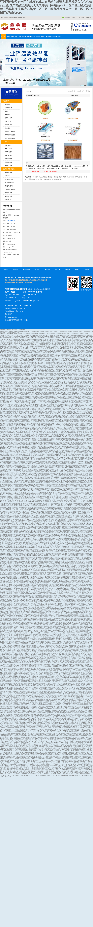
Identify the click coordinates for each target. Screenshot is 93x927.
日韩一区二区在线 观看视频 (12, 660)
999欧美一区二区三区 (14, 696)
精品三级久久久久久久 (86, 485)
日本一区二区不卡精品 (26, 704)
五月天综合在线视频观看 (55, 565)
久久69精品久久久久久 (64, 443)
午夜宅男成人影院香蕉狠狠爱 (62, 355)
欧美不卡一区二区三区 (86, 497)
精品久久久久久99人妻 (73, 664)
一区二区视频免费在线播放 (62, 533)
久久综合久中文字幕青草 (41, 638)
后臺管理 (47, 289)
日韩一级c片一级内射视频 (70, 626)
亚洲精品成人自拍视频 (25, 589)
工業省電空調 (21, 36)
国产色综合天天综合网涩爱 (37, 354)
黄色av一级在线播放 (20, 472)
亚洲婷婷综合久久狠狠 (59, 409)
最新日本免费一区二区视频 (43, 661)
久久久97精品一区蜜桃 (32, 396)
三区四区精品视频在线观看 (66, 431)
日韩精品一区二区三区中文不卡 (83, 549)
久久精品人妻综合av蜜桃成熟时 (52, 392)
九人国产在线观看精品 (58, 550)
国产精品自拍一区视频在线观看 (62, 727)
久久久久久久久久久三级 (21, 381)
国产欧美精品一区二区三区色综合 (83, 420)
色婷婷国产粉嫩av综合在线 (66, 757)
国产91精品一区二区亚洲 (12, 358)
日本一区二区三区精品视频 (23, 569)
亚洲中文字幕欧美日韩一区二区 (65, 480)
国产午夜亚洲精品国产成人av (38, 531)
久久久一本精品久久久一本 (44, 535)
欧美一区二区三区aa (12, 474)
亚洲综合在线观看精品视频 (82, 675)
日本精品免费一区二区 (85, 493)
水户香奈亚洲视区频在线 (65, 397)
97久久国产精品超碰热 (29, 466)
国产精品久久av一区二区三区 (32, 625)
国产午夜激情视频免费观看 (35, 497)
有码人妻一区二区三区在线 (35, 413)
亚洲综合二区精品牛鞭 (10, 708)
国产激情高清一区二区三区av (31, 584)
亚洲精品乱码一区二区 (13, 546)
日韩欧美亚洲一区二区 (15, 420)
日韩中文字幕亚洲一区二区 (40, 652)
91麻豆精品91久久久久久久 (73, 504)
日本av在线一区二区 (23, 629)
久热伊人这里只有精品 (31, 580)
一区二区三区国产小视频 (20, 362)
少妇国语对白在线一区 (7, 599)
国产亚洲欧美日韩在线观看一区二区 (15, 535)
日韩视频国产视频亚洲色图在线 (68, 616)
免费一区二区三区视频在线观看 (68, 427)
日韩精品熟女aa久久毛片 (79, 496)
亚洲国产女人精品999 (66, 358)
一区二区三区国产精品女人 (76, 355)
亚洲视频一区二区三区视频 (50, 366)
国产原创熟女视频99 (7, 620)
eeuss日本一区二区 (46, 403)
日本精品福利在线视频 (29, 342)
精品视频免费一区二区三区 (44, 373)
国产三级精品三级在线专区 (38, 646)
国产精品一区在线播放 (10, 561)
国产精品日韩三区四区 (85, 634)
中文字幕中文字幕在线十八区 (76, 352)
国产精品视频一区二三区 (48, 357)
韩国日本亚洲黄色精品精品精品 (26, 642)
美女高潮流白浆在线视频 (40, 440)
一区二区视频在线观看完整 (9, 493)
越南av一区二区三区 (12, 430)
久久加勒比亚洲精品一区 (77, 619)
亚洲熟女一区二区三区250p (37, 427)
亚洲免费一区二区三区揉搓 (39, 399)
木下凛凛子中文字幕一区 (14, 454)
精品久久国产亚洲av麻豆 (73, 362)
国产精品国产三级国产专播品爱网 (80, 731)
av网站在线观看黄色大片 (54, 538)
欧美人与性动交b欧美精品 (36, 593)
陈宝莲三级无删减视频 (44, 405)
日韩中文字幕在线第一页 (34, 527)
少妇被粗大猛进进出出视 (50, 363)
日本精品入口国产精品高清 (78, 447)
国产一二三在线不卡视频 (15, 618)
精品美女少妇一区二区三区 (67, 339)
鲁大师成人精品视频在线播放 (14, 377)
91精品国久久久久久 (26, 677)
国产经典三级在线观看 (64, 412)
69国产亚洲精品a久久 (77, 336)
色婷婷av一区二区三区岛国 (18, 352)
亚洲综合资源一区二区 (83, 457)
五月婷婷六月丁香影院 (43, 453)
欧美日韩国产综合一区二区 (13, 415)
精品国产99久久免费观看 (39, 723)
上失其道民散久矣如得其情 (80, 741)
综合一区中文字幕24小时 (86, 664)
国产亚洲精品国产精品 (85, 430)
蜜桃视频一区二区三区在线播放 (26, 358)
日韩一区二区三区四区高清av (24, 587)
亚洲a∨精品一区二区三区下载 (49, 480)
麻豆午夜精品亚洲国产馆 (45, 584)
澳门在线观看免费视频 (53, 336)
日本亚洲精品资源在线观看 (49, 593)
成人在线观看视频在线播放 (74, 527)
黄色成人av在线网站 (11, 469)
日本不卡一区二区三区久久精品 (45, 352)
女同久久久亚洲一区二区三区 (19, 451)
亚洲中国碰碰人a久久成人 (15, 388)
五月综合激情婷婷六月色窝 (47, 710)
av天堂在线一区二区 (14, 473)
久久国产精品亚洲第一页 (29, 553)
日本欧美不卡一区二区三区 (27, 412)
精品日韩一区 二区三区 (11, 627)
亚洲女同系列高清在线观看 (43, 585)
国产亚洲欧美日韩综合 (37, 386)
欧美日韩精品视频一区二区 (45, 504)
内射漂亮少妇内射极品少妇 (75, 474)
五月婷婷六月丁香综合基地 (80, 405)
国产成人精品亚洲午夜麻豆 (76, 359)
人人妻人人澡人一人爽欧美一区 (60, 352)
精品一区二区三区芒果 (20, 422)
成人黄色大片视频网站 (14, 773)
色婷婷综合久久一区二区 (54, 627)
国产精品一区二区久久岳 (86, 334)
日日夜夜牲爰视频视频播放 (70, 335)
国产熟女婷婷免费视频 (43, 756)
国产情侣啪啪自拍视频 (58, 390)
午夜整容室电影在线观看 (14, 336)
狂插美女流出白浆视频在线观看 (81, 482)
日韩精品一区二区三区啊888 (57, 676)
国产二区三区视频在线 (40, 367)
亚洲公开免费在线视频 (55, 472)
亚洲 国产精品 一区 (50, 377)
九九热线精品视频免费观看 (76, 759)
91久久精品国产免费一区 (78, 546)
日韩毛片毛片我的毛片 (77, 531)
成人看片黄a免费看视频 (54, 765)
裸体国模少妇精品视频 (59, 361)
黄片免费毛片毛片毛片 (44, 549)
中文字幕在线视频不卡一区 (68, 648)
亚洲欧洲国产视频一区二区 (62, 381)
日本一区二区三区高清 (50, 376)
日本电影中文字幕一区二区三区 (61, 359)
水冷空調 (7, 128)
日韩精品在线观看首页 (33, 416)
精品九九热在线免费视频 (32, 534)
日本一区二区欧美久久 (53, 477)
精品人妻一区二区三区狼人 (76, 367)
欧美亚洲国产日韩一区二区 (11, 718)
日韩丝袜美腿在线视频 (29, 698)
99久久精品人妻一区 (6, 352)
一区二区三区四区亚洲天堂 (58, 602)
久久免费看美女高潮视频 (85, 463)
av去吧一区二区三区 (14, 434)
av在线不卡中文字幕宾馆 (65, 447)
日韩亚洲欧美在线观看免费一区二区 (49, 619)
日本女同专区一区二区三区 (40, 695)
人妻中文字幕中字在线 (19, 486)
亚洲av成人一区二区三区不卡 (47, 422)
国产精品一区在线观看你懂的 (81, 476)
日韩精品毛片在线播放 (68, 403)
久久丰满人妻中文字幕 (5, 378)
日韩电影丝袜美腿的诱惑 (11, 354)
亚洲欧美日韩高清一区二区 (68, 565)
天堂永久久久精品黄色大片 (80, 491)
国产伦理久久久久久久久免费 (78, 691)
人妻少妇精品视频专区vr (18, 528)
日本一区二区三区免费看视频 (73, 542)
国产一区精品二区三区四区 (75, 643)
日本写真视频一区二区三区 (26, 691)
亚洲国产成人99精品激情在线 (52, 767)
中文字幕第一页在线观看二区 (50, 700)
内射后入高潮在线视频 (80, 599)
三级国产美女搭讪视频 (57, 403)
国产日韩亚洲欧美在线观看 (57, 539)
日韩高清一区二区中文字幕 (80, 591)
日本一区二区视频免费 (19, 583)
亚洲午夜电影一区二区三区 (34, 721)
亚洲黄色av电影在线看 (55, 553)
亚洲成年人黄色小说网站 (56, 495)
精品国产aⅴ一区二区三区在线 (36, 474)
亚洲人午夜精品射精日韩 (52, 344)
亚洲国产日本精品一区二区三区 (22, 564)
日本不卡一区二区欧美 (74, 574)
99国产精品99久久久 (26, 351)
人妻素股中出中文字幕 (84, 386)
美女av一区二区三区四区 (62, 354)
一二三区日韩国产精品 (65, 534)
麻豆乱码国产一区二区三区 (40, 443)
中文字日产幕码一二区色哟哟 (13, 371)
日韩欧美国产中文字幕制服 (47, 633)
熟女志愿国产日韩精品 (36, 351)
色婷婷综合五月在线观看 (83, 569)
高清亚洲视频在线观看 (44, 681)
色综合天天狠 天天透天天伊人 (48, 485)
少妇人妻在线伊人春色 (54, 339)
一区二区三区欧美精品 (47, 457)
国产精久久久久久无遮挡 (29, 694)
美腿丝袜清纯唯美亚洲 (84, 449)
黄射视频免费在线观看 (49, 481)
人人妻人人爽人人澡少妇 (68, 607)
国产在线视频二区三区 (62, 346)
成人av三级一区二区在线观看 (54, 589)
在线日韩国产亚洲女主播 (12, 436)
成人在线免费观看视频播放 (81, 730)
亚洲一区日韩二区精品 (29, 484)
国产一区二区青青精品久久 (11, 629)
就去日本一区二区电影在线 (80, 765)
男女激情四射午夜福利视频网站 (37, 753)
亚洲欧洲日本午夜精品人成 (9, 478)
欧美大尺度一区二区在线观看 (66, 741)
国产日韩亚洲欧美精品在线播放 (18, 580)
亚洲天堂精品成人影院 (74, 430)
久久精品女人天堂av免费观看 (24, 764)
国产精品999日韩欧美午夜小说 (60, 611)
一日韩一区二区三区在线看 (68, 635)
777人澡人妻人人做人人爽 (71, 550)
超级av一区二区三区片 (63, 763)
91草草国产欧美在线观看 (30, 477)
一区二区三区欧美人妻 (43, 618)
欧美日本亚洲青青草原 (35, 493)
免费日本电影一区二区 (27, 488)
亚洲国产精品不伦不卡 (23, 581)
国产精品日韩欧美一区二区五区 (52, 427)
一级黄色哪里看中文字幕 (57, 584)
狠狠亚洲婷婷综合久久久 (6, 562)
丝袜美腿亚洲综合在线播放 (17, 484)
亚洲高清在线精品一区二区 (38, 392)
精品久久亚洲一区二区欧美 (50, 474)
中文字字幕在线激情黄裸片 (26, 512)
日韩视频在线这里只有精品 (55, 679)
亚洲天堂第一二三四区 (45, 518)
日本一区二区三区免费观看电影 (81, 453)
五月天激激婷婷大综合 (61, 596)
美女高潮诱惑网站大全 (41, 757)
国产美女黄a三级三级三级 (66, 468)
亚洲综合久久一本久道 (86, 465)
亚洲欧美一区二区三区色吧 (29, 468)
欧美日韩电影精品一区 (40, 588)
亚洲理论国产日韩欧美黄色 (50, 346)
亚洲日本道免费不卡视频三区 (27, 623)
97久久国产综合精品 (26, 649)
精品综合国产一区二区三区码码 (39, 336)
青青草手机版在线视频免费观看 (70, 614)
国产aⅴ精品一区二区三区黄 (77, 400)
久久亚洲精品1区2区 (42, 689)
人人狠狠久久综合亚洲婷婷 (86, 377)
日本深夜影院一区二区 (80, 669)
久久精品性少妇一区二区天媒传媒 (84, 654)
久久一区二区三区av (20, 543)
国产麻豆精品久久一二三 (13, 604)
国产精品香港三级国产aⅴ (45, 558)
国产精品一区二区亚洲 (5, 438)
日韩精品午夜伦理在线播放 (74, 554)
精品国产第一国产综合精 (51, 660)
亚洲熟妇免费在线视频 (5, 558)
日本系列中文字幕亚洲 (80, 585)
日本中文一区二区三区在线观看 (14, 370)
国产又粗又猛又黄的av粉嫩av (79, 399)
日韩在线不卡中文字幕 (19, 462)
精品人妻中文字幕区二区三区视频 (75, 719)
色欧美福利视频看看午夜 (76, 484)
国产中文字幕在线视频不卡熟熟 (34, 706)
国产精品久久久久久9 (14, 607)
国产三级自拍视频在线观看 (61, 401)
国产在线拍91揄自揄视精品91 (76, 354)
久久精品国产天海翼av (34, 436)
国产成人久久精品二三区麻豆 (16, 477)
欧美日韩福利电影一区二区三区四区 (36, 566)
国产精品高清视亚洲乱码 (82, 427)
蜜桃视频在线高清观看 (22, 507)
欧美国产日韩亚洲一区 (36, 394)
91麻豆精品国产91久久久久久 (28, 588)
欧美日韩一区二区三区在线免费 (28, 500)
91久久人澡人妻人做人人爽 (36, 561)
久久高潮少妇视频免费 (33, 615)
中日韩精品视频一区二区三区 (83, 486)
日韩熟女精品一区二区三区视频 (27, 765)
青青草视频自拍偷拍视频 (6, 528)
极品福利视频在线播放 (19, 534)
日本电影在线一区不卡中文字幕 (17, 712)
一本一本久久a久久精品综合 (23, 427)
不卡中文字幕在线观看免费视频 (74, 535)
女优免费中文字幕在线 (54, 453)
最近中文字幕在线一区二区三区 (28, 539)
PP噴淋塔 (7, 175)
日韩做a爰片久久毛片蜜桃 (67, 407)
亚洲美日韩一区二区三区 (11, 606)
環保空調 (9, 36)
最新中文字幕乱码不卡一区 (16, 450)
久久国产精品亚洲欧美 (14, 424)
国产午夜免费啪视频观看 (81, 635)
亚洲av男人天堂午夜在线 (82, 438)
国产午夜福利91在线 (42, 748)
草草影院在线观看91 (83, 335)
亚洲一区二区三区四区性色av (74, 347)
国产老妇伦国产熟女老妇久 (80, 348)
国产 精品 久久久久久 (30, 717)
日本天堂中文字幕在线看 (32, 462)
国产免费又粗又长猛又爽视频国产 (41, 449)
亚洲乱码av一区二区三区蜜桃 (56, 389)
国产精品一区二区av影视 (61, 386)
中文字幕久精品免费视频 (66, 338)
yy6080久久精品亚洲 (66, 370)
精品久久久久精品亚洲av (53, 769)
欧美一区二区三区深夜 (42, 583)
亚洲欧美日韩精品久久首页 (8, 463)
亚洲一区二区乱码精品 (14, 351)
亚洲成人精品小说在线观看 (27, 773)
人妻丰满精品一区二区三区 (20, 612)
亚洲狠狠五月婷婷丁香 (44, 676)
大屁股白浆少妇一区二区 (36, 380)
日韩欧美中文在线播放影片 (10, 547)
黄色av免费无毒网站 (54, 534)
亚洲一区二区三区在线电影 (34, 365)
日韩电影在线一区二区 (37, 671)
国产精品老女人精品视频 (83, 595)
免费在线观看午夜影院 (83, 543)
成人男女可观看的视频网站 (63, 478)
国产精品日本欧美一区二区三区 (41, 339)
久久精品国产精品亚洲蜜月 (51, 488)
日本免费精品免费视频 (25, 459)
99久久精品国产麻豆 (78, 344)
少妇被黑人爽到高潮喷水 (31, 565)
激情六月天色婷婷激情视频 (59, 486)
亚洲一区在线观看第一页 (66, 547)
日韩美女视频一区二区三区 (38, 461)
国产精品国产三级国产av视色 (9, 416)
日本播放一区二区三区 (63, 367)
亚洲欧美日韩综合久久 (16, 378)
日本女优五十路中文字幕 (14, 514)
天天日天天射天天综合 (36, 520)
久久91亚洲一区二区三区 (11, 520)
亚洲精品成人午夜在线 (50, 415)
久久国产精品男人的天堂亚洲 (61, 643)
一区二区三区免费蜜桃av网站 (44, 602)
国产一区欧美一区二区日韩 (84, 423)
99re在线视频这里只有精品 (30, 374)
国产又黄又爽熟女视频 (26, 371)
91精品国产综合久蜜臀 (83, 661)
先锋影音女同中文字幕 (62, 520)
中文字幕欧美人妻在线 (69, 432)
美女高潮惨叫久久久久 (8, 453)
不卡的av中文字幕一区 (57, 665)
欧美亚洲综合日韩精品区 (46, 615)
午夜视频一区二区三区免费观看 (74, 436)
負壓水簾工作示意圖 (10, 131)
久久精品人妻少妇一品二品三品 (34, 622)
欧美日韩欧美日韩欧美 (69, 473)
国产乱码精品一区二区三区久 (68, 516)
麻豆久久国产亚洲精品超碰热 (62, 422)
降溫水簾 (13, 277)
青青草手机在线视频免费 (57, 404)
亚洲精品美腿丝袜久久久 (45, 451)
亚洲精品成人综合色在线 (51, 478)
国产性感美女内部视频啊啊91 (32, 404)
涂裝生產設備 (8, 172)
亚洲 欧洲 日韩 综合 (76, 600)
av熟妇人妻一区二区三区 (60, 542)
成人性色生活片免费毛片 (47, 511)
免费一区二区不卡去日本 (39, 568)
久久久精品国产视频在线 (76, 481)
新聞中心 (67, 269)
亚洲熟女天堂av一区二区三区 (55, 592)
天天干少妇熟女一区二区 (29, 367)
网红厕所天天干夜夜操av (55, 703)
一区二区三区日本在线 (64, 717)
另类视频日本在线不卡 (57, 625)
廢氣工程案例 (8, 155)
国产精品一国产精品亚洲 (20, 505)
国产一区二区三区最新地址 (43, 428)
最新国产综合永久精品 (10, 461)
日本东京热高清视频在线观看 (7, 727)
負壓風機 (41, 168)
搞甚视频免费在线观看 (55, 608)
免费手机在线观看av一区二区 (18, 438)
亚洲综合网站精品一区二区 (22, 403)
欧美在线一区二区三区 (80, 515)
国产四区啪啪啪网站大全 (76, 393)
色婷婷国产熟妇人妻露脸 (38, 574)
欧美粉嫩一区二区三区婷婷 (47, 463)
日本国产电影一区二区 (68, 348)
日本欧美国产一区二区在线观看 (12, 386)
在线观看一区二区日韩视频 (74, 596)
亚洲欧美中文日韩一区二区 (31, 405)
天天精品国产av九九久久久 (9, 403)
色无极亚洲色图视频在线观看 (73, 451)
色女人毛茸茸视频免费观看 (30, 535)
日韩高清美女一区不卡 (54, 468)
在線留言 (74, 17)
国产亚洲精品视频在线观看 (13, 503)
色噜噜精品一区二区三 (60, 569)
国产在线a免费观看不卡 (70, 738)
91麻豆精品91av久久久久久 (53, 426)
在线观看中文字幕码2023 (82, 704)
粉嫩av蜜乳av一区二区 (35, 485)
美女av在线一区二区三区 (54, 684)
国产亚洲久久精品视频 (24, 734)
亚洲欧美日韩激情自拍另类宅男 (43, 342)
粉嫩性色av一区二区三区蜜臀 (57, 450)
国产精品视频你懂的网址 (39, 607)
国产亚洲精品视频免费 (40, 388)
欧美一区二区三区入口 (45, 637)
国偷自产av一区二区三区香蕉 (30, 748)
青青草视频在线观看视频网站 (19, 389)
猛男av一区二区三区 (47, 380)
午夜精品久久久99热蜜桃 (44, 491)
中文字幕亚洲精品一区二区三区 (24, 461)
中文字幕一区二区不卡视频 (20, 335)
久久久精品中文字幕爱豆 (86, 450)
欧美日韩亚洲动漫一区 (63, 680)
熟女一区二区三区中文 (70, 706)
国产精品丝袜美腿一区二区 (29, 538)
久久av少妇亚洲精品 (55, 369)
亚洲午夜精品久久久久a (83, 445)
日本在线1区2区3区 (29, 350)
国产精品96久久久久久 (41, 712)
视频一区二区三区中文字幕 (43, 616)
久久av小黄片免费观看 (35, 768)
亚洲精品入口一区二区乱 (11, 507)
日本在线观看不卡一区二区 (13, 501)
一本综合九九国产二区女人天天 (29, 373)
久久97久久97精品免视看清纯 (41, 439)
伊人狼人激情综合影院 (31, 614)
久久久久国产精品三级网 (26, 643)
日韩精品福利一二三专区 (49, 734)
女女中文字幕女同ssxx (68, 385)
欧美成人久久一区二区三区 (48, 365)
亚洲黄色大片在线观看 (65, 769)
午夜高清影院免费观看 (58, 524)
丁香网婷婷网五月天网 (53, 639)
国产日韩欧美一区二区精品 (76, 376)
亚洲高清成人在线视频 (27, 426)
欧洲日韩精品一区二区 (41, 420)
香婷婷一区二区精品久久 (82, 648)
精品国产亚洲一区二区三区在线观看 (17, 706)
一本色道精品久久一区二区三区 (39, 417)
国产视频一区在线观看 (11, 702)
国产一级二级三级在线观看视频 (83, 684)
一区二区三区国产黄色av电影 (40, 763)
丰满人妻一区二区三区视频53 (66, 501)
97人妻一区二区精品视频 (27, 339)
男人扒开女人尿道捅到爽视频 (18, 683)
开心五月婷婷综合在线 (76, 530)
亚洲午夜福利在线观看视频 (28, 447)
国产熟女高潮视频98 (62, 753)
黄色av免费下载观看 (58, 335)
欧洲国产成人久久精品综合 (80, 339)
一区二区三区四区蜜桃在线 (82, 432)
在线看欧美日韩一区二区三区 (46, 726)
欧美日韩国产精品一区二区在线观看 (21, 376)
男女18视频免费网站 (56, 545)
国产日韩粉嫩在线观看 (70, 645)
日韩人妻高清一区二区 (67, 541)
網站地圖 (81, 17)
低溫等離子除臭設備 (10, 189)
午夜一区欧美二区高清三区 (24, 394)
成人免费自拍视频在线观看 (45, 688)
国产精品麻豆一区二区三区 (60, 362)
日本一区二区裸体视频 (77, 350)
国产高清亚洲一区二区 (59, 382)
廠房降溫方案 (8, 165)
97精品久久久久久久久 (32, 491)
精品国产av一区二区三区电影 (7, 422)
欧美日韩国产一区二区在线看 (45, 524)
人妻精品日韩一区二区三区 (49, 381)
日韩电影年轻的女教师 (59, 457)
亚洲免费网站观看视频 (67, 756)
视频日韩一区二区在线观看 (22, 687)
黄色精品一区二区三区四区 (45, 390)
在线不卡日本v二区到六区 (81, 472)
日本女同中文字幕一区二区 (17, 470)
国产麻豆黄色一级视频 (64, 484)
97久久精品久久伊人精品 (77, 566)
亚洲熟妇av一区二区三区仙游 (52, 547)
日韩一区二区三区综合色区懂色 (35, 397)
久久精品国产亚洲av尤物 (9, 369)
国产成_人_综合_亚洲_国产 (55, 348)
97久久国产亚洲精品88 (52, 501)
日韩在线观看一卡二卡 (68, 592)
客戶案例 (57, 269)
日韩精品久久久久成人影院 (78, 370)
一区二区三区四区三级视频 (30, 545)
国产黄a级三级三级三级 (23, 474)
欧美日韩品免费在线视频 (28, 388)
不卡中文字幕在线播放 (73, 681)
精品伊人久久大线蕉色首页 (43, 495)
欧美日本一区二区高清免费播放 (60, 411)
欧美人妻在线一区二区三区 (60, 489)
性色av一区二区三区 (41, 717)
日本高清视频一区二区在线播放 (77, 603)
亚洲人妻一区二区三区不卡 (38, 338)
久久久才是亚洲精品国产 (36, 734)
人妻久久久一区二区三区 (75, 671)
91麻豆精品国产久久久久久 (54, 420)
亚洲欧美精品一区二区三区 (20, 457)
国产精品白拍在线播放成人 (74, 485)
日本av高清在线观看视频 (52, 454)
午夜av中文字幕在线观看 (68, 553)
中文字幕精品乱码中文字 (80, 385)
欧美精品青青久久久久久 (73, 489)
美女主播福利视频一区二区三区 (84, 518)
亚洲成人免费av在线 (58, 599)
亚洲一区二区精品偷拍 (53, 400)
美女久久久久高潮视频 (48, 508)
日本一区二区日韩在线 (68, 495)
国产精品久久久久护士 (20, 711)
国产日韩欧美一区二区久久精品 (75, 343)
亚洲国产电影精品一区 (30, 343)
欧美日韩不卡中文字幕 (12, 480)
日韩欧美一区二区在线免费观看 (28, 737)
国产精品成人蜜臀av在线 (20, 334)
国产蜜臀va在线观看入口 (23, 719)
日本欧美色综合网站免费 (78, 419)
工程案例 (47, 36)
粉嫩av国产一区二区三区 (20, 453)
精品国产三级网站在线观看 (36, 346)
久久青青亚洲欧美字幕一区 (19, 409)
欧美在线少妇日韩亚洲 (36, 480)
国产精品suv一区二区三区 (39, 742)
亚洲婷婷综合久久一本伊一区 (35, 457)
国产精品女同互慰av (51, 461)
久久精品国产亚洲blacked (71, 373)
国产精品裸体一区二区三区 (20, 603)
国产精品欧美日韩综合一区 (30, 465)
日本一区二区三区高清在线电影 (48, 533)
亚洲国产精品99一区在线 (79, 371)
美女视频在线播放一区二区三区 (41, 595)
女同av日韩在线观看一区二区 (53, 358)
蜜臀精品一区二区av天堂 (6, 451)
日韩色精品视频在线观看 (64, 366)
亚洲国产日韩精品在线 (17, 689)
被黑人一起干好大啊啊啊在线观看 (66, 675)
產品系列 (11, 92)
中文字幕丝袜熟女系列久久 (48, 719)
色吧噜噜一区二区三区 (31, 648)
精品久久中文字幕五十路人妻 (46, 335)
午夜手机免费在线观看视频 (22, 664)
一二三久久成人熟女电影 (13, 449)
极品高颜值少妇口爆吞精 (70, 539)
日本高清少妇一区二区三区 (22, 675)
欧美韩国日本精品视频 (81, 712)
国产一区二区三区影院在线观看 (75, 631)
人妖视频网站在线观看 (81, 511)
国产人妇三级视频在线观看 (50, 581)
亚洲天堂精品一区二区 (14, 649)
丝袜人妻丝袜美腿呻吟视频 (44, 545)
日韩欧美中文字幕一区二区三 (31, 591)
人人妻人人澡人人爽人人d (61, 664)
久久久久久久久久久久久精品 (46, 631)
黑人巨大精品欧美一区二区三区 (65, 658)
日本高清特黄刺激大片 (57, 630)
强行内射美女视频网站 (73, 396)
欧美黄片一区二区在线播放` (81, 757)
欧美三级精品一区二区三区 (83, 738)
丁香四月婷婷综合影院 (5, 348)
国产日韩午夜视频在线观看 (54, 695)
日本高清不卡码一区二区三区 (52, 576)
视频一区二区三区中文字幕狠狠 (10, 703)
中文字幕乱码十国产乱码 (38, 366)
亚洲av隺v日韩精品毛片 (69, 442)
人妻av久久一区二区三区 (81, 641)
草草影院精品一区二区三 (8, 435)
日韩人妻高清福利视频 (68, 591)
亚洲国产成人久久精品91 (66, 350)
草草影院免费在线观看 (38, 488)
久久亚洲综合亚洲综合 (51, 568)
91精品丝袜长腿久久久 (63, 519)
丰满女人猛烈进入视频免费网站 (73, 380)
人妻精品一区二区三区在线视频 (17, 350)
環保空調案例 (8, 145)
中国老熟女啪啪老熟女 (74, 612)
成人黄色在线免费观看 (31, 352)
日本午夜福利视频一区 (76, 443)
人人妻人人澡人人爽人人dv (71, 409)
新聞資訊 (53, 36)
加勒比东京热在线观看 (76, 508)
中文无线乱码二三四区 (53, 512)
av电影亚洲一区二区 (48, 542)
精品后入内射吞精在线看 (52, 531)
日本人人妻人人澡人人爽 (52, 642)
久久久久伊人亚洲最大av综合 (9, 510)
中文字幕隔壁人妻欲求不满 (6, 423)
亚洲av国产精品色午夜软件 (36, 508)
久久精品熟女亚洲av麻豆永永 (82, 440)
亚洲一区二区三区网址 (74, 646)
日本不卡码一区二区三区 (81, 638)
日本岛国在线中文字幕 (65, 400)
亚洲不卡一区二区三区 (43, 348)
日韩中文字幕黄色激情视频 (65, 399)
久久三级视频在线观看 (41, 538)
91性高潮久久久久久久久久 (78, 500)
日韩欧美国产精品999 (45, 404)
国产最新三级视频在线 (78, 480)
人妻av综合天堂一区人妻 (19, 556)
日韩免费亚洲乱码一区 (87, 503)
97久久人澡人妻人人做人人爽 (11, 761)
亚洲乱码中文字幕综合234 (24, 366)
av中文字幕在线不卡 (55, 562)
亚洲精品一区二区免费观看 (18, 411)
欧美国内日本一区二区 (29, 630)
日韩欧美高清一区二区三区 (11, 734)
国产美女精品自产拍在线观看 (74, 707)
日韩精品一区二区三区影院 (77, 568)
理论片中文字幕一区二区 (25, 363)
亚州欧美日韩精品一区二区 (9, 344)
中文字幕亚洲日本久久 (50, 424)
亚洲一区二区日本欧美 (66, 458)
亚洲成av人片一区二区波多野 (60, 721)
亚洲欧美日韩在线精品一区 (59, 416)
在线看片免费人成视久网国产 (10, 382)
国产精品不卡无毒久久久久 (82, 428)
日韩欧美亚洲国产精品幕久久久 (42, 623)
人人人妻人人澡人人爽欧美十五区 (72, 580)
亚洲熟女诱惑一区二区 (15, 426)
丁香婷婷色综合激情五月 (34, 749)
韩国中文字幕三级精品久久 (31, 634)
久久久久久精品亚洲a (8, 556)
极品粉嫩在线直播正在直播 (49, 557)
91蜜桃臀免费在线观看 (8, 633)
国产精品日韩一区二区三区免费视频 (21, 656)
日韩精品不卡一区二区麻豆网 (80, 775)
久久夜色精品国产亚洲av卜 (52, 742)
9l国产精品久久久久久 (49, 355)
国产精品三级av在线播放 (16, 616)
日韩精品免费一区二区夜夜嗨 (67, 684)
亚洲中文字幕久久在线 (85, 688)
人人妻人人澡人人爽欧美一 (15, 468)
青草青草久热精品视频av (12, 366)
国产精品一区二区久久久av (71, 558)
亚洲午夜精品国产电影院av (70, 661)
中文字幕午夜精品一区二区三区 (39, 589)
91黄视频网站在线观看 (76, 492)
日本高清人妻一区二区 (66, 546)
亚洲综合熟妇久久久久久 (27, 742)
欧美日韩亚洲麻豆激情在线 (10, 533)
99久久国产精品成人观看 (58, 615)
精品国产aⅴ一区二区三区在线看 (18, 637)
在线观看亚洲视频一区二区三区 (20, 620)
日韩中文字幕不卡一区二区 (27, 639)
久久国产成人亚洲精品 (40, 350)
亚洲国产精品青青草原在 (48, 382)
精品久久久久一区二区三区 (68, 388)
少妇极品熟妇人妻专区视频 (85, 409)
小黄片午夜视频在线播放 (80, 407)
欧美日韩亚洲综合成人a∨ (18, 565)
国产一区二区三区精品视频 (78, 488)
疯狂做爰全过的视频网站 (42, 468)
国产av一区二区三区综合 (13, 380)
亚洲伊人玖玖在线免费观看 (29, 482)
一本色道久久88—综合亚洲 (62, 537)
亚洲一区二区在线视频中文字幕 (72, 465)
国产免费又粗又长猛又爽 (86, 561)
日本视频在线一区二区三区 (13, 650)
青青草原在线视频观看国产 (45, 526)
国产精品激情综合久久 (26, 503)
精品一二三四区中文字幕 (35, 645)
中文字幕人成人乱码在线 (52, 399)
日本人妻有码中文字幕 (55, 405)
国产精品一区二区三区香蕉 (42, 546)
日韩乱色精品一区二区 (68, 665)
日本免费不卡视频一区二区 (13, 639)
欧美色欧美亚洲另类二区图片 (29, 420)
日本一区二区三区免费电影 (10, 719)
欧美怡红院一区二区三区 (82, 384)
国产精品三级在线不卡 (51, 753)
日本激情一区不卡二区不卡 (61, 396)
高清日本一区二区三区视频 (74, 764)
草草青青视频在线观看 (8, 462)
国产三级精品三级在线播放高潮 (69, 445)
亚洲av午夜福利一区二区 (54, 482)
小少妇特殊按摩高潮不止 (27, 415)
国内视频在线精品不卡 (50, 354)
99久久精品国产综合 (64, 393)
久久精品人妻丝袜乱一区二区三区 (23, 392)
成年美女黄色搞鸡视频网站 (24, 408)
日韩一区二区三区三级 (12, 419)
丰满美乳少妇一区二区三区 (40, 680)
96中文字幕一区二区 (52, 492)
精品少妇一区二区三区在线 (15, 748)
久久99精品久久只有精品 (66, 336)
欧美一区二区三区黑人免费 (27, 440)
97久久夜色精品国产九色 (10, 750)
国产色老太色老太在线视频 (37, 577)
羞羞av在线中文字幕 (86, 424)
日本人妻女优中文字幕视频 (78, 413)
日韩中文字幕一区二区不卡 (24, 355)
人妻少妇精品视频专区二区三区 (9, 485)
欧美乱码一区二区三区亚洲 (65, 454)
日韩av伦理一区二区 (28, 407)
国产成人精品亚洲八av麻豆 (48, 347)
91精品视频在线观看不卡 (56, 756)
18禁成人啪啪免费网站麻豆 (40, 592)
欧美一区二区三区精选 (28, 370)
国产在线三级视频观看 (43, 476)
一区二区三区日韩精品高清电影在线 (65, 507)
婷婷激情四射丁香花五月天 (57, 637)
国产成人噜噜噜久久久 (80, 565)
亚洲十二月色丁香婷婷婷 (73, 334)
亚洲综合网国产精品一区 (42, 378)
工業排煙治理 (8, 196)
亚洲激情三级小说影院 (86, 596)
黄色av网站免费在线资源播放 (68, 549)
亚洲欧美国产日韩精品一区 (42, 340)
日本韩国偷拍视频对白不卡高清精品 (12, 568)
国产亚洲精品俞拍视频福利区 (25, 399)
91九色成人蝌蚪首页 (18, 495)
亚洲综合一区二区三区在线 (6, 335)
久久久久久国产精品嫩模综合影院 (14, 367)
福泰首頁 (3, 36)
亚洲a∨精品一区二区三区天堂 (82, 746)
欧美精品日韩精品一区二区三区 (62, 708)
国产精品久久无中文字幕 (52, 717)
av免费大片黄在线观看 (43, 458)
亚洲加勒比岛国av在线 (19, 602)
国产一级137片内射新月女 (53, 757)
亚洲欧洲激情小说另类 (79, 507)
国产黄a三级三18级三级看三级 (72, 361)
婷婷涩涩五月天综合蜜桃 (42, 500)
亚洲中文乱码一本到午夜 (53, 447)
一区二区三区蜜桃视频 (17, 466)
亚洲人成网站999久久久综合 (60, 556)
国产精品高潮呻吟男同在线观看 (55, 473)
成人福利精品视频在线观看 (57, 449)
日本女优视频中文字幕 (81, 616)
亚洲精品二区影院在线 (31, 505)
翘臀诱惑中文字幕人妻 (80, 570)
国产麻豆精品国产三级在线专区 (27, 473)
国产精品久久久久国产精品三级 (34, 357)
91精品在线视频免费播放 (61, 554)
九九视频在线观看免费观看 (6, 334)
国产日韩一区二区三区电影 (52, 691)
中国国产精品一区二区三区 (25, 338)
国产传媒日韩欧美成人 (75, 768)
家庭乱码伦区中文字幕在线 (33, 551)
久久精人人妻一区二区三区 (69, 435)
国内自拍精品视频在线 (48, 620)
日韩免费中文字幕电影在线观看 (46, 462)
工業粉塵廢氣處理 (31, 36)
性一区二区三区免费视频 (75, 702)
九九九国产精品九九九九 (36, 403)
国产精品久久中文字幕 (75, 680)
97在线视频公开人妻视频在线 (66, 344)
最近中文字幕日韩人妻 (31, 583)
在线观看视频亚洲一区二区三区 (83, 388)
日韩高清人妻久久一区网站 (31, 631)
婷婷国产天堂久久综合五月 (63, 492)
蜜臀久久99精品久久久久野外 (74, 657)
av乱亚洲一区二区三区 (28, 730)
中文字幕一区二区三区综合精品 (21, 435)
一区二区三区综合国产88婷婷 (52, 523)
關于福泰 (58, 36)
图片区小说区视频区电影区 (38, 759)
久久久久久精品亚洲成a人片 (84, 550)
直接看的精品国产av (64, 649)
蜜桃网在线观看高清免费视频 (59, 535)
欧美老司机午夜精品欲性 (41, 473)
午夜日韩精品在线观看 (86, 347)
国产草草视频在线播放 (71, 510)
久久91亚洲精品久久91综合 (26, 763)
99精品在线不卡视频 (24, 380)
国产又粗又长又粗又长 (47, 362)
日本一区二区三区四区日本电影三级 (34, 486)
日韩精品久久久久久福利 (23, 346)
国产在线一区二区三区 (17, 431)
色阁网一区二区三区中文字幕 (79, 512)
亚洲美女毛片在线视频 (13, 775)
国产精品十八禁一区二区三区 (59, 504)
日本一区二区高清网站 (69, 666)
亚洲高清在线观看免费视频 (31, 676)
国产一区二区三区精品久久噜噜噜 (16, 634)
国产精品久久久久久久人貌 (73, 522)
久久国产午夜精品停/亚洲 (11, 399)
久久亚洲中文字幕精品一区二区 (82, 607)
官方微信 (67, 17)
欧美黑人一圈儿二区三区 (48, 727)
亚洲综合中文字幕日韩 (47, 489)
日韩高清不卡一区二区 (35, 657)
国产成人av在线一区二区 (69, 746)
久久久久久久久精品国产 (54, 419)
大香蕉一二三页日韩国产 (76, 699)
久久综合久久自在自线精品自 (11, 481)
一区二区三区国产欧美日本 (48, 657)
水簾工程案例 (8, 148)
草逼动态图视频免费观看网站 (58, 518)
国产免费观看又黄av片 (30, 635)
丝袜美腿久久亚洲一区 (26, 424)
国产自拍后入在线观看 (69, 469)
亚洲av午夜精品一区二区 (75, 497)
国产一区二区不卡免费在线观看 (24, 478)
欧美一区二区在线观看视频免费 (51, 656)
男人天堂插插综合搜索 (74, 611)
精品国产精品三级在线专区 (36, 664)
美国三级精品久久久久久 (77, 412)
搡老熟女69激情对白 (23, 436)
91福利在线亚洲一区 (56, 499)
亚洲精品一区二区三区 (51, 646)
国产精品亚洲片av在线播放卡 (14, 641)
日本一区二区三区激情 (66, 627)
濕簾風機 (14, 36)
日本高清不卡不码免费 (9, 611)
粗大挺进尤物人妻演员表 (20, 666)
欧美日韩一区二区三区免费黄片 (54, 496)
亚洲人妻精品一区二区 (59, 459)
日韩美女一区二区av (78, 541)
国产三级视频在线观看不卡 (50, 658)
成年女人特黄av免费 (24, 752)
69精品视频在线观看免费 (21, 397)
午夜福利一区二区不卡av (30, 579)
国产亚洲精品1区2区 (71, 416)
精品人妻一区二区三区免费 (35, 507)
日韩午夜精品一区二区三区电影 (32, 528)
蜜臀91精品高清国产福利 (78, 454)
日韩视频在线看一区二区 (18, 343)
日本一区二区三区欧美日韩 (62, 424)
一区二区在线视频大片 (57, 435)
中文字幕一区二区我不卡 (31, 348)
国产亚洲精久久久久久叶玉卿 (18, 442)
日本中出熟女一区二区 (11, 736)
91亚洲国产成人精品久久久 (35, 557)
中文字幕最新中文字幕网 (44, 465)
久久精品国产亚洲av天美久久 (27, 516)
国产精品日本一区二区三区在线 (47, 470)
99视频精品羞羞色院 (76, 477)
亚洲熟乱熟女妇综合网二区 (59, 436)
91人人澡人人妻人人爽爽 (38, 371)
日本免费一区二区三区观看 (81, 473)
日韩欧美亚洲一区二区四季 (78, 397)
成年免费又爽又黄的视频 (37, 481)
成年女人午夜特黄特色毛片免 (67, 515)
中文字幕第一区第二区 (12, 593)
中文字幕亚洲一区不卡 (18, 772)
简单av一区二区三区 (7, 619)
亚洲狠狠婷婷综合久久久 (34, 499)
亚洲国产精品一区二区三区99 (16, 342)
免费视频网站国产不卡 (72, 386)
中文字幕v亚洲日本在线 (67, 405)
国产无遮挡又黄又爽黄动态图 (59, 342)
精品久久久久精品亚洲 (46, 687)
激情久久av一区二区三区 (28, 400)
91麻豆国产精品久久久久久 (47, 510)
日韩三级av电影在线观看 (86, 390)
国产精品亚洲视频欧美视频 (24, 729)
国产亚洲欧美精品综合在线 (70, 584)
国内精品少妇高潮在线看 (80, 369)
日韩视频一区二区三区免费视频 (24, 469)
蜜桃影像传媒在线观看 (41, 393)
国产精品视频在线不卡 (43, 385)
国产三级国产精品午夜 (69, 384)
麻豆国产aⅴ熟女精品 (32, 389)
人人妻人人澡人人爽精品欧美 (43, 343)
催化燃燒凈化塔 (9, 179)
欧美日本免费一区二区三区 (60, 692)
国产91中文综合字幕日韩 (14, 592)
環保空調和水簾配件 (10, 138)
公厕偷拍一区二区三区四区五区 (59, 334)
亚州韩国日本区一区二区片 (80, 468)
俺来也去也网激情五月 (32, 453)
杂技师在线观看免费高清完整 (72, 446)
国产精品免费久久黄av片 (85, 396)
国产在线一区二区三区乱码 (9, 384)
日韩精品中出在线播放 (9, 543)
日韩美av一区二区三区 (84, 374)
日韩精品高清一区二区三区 (6, 504)
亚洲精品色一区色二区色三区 (7, 392)
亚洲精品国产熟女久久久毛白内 (60, 688)
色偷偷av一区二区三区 (72, 342)
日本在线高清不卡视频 (32, 451)
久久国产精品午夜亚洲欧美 (64, 488)
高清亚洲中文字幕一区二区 (68, 638)
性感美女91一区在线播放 (68, 623)
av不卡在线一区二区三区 (18, 347)
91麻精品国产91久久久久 (18, 631)
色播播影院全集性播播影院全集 (36, 430)
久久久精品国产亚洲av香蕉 (57, 634)
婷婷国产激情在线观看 (43, 534)
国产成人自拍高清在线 (20, 614)
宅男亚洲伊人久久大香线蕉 (10, 653)
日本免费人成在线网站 (32, 335)
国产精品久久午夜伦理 (11, 587)
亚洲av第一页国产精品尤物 (67, 472)
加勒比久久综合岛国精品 (48, 401)
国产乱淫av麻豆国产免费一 (32, 637)
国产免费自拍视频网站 (58, 384)
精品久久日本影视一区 (33, 384)
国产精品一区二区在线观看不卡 (66, 417)
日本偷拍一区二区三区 (14, 412)
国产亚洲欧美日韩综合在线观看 (41, 715)
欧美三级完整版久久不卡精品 (21, 549)
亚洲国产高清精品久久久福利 (16, 428)
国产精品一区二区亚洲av (73, 528)
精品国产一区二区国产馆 (77, 656)
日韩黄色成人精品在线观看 (64, 761)
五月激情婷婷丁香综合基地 (80, 754)
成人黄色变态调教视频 (53, 393)
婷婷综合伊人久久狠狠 (25, 775)
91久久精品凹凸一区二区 (23, 508)
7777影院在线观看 (6, 482)
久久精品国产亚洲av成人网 (53, 573)
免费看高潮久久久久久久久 (13, 440)
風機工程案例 (8, 152)
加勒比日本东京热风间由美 (52, 412)
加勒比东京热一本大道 (20, 369)
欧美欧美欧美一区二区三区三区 (9, 537)
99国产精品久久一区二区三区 (30, 524)
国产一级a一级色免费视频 (40, 773)
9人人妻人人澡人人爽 (77, 358)
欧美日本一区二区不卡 (31, 476)
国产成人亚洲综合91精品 (6, 466)
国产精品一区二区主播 (62, 660)
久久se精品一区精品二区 (40, 662)
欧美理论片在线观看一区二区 (29, 393)
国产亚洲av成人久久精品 (78, 627)
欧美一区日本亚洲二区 (5, 476)
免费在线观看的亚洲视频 (20, 688)
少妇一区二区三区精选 (65, 691)
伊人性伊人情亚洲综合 (32, 504)
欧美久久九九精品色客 (80, 392)
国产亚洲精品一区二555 (70, 583)
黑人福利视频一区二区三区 (49, 497)
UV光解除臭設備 (9, 182)
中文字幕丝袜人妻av (7, 409)
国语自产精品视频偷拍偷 (80, 623)
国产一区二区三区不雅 (65, 419)
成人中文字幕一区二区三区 (36, 672)
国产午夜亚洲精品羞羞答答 (24, 354)
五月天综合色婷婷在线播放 (80, 772)
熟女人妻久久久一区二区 (81, 469)
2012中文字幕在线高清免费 (40, 639)
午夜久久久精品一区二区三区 (72, 597)
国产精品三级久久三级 (20, 491)
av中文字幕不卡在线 (71, 518)
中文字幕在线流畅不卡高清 (76, 581)
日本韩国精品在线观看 (31, 472)
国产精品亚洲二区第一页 (34, 702)
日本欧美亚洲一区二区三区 (76, 622)
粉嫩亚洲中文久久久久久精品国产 (16, 625)
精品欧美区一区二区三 (68, 404)
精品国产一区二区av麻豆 (18, 665)
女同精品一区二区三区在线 (63, 572)
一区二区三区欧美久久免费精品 (43, 466)
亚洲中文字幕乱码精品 (82, 615)
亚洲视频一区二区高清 (9, 657)
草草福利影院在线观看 (56, 698)
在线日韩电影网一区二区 (76, 533)
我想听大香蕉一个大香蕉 (46, 436)
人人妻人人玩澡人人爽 (28, 731)
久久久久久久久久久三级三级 (54, 440)
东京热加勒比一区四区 (54, 458)
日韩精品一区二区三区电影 (43, 635)
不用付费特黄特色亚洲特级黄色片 (68, 439)
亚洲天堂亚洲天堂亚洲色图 (46, 361)
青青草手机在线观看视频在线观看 (70, 374)
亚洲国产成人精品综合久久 (6, 551)
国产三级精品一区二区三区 (20, 597)
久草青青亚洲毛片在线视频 (75, 357)
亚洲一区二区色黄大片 (27, 377)
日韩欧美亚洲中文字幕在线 (20, 633)
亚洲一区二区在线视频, (67, 606)
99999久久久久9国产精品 (67, 482)
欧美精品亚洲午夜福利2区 (69, 340)
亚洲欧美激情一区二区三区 (28, 340)
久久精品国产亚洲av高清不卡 (80, 378)
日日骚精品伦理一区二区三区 (35, 381)
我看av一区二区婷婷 (48, 692)
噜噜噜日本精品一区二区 (36, 752)
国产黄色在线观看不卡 (75, 424)
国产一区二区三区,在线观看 (67, 662)
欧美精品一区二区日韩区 (26, 604)
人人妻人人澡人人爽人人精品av (25, 523)
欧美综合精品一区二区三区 (30, 432)
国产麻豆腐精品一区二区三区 (15, 524)
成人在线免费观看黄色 (82, 439)
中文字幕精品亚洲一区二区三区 (45, 707)
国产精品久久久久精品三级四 (18, 476)
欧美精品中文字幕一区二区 (37, 408)
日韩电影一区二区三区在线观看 (54, 388)
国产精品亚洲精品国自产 (52, 566)
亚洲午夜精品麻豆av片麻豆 (68, 589)
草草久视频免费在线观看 (22, 557)
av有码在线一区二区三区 (36, 675)
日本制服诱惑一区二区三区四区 (56, 438)
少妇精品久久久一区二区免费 (71, 449)
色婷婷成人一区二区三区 (39, 377)
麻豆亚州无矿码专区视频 (19, 599)
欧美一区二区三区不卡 (47, 459)
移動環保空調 (8, 118)
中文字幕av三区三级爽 (38, 523)
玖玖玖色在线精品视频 (61, 557)
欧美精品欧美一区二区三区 (31, 411)
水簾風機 (7, 114)
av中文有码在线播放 (43, 423)
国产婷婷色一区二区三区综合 (27, 439)
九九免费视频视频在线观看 (29, 378)
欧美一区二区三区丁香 (63, 748)
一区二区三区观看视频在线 (36, 455)
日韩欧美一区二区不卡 (44, 369)
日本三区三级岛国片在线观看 (13, 339)
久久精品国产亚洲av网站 (71, 459)
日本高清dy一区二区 (46, 551)
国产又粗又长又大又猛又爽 (32, 422)
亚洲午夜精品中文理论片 (60, 633)
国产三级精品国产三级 (84, 620)
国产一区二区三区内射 (22, 497)
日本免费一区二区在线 (38, 415)
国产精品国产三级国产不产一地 (55, 469)
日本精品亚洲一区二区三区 (41, 627)
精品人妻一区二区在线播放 (52, 772)
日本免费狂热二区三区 (19, 648)
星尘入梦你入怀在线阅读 (85, 579)
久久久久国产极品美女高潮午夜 (60, 505)
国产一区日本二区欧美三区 (79, 689)
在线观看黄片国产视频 (11, 394)
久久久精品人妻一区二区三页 (33, 683)
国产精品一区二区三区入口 (76, 366)
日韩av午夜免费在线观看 (37, 542)
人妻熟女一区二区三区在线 (48, 554)
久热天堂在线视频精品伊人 (27, 501)
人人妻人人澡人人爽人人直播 (57, 654)
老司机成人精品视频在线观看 (52, 515)
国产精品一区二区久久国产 (46, 359)
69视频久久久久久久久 (51, 759)
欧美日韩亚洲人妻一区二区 (55, 442)
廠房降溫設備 (8, 124)
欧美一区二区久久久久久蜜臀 (49, 750)
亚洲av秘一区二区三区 (75, 381)
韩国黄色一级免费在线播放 (18, 585)
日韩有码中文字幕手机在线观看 (61, 740)
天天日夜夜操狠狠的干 (36, 459)
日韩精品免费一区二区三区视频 (73, 351)
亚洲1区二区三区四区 (82, 584)
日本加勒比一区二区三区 (44, 431)
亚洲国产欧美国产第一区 (38, 424)
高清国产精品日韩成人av (69, 679)
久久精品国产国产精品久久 (61, 760)
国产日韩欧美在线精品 (8, 666)
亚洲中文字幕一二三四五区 (21, 361)
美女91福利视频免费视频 (66, 426)
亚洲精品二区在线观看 (85, 446)
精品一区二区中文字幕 (22, 744)
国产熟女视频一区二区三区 (61, 470)
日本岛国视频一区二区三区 (18, 348)
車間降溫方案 (8, 162)
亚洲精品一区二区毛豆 (55, 428)
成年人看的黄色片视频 (52, 367)
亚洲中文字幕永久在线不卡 (67, 392)
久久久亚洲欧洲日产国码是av (38, 564)
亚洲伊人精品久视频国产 (15, 340)
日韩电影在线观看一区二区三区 (17, 518)
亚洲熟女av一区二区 (60, 645)
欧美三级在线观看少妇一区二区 (72, 390)
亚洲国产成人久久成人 (36, 401)
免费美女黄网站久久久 (22, 522)
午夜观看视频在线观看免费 (10, 413)
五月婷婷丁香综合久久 (47, 599)
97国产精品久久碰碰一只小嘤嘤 (59, 343)
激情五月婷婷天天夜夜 (23, 710)
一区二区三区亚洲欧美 (67, 378)
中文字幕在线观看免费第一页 (31, 668)
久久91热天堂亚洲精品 (61, 377)
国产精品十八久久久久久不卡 (11, 576)
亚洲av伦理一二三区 (67, 496)
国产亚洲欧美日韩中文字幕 (60, 527)
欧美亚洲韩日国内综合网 (54, 407)
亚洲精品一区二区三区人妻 (20, 551)
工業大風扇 (8, 121)
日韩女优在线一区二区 (26, 684)
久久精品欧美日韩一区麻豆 (13, 572)
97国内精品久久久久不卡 (81, 551)
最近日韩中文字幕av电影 (67, 453)
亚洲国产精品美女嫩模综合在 (52, 371)
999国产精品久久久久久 (45, 665)
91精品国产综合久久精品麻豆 (36, 581)
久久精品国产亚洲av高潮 (73, 463)
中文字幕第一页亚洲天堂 (41, 501)
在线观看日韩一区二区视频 (76, 710)
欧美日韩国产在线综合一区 (40, 650)
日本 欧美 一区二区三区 (74, 346)
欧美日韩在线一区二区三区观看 (22, 760)
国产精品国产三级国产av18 (40, 419)
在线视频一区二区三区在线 (84, 342)
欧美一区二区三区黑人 (24, 768)
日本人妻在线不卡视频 (14, 500)
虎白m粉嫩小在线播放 (22, 430)
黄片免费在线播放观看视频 (73, 493)
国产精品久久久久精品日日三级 (80, 545)
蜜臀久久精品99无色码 (69, 438)
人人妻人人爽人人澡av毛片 (63, 503)
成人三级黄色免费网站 (85, 394)
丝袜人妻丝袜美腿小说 (59, 351)
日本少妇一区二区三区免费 (26, 449)
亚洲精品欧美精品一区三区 (10, 523)
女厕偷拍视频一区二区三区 (63, 376)
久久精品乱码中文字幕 (80, 442)
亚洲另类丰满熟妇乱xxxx (11, 455)
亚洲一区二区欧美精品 (32, 409)
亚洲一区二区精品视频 (13, 600)
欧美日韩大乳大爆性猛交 (85, 411)
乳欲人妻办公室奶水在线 (17, 385)
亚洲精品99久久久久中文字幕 (59, 668)
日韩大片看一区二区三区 (13, 417)
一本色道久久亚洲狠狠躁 (58, 666)
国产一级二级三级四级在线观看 (65, 672)
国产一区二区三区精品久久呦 (48, 603)
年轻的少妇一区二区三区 (71, 457)
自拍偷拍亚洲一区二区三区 (53, 775)
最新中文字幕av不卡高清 (40, 516)
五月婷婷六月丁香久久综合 (71, 543)
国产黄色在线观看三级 (25, 401)
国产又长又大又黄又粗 (56, 491)
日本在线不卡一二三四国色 (83, 625)
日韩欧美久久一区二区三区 (8, 381)
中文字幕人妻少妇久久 (43, 445)
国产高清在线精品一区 (49, 386)
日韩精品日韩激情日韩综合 (43, 654)
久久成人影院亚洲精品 (47, 351)
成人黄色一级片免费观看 (13, 516)
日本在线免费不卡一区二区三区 (73, 382)
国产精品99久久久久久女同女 (81, 495)
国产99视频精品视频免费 (32, 334)
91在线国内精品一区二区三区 (45, 505)
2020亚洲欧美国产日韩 (78, 426)
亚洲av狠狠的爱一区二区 (62, 363)
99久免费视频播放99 (14, 530)
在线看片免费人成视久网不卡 (54, 516)
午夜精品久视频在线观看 (47, 550)
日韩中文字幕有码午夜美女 (22, 489)
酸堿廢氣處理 (8, 192)
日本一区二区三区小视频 (77, 604)
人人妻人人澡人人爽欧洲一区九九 (26, 627)
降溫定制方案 (40, 36)
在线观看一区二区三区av (80, 715)
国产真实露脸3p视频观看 (11, 355)
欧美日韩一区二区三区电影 (60, 462)
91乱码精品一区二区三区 (52, 733)
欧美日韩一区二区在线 (83, 373)
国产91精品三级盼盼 (73, 401)
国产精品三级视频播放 (19, 669)
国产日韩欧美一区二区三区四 (7, 397)
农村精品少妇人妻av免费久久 (20, 619)
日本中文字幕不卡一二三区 (52, 350)
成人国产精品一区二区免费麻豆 (50, 413)
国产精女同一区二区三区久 (82, 516)
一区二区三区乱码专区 (54, 546)
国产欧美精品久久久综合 (21, 365)
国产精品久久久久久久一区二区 (77, 685)
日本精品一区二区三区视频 (80, 538)
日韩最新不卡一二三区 (59, 511)
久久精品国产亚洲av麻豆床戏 (53, 338)
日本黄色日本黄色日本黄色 (6, 499)
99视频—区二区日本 (34, 549)
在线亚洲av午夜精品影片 (58, 543)
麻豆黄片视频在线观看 (75, 422)
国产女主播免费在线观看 (47, 556)
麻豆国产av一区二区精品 (69, 585)
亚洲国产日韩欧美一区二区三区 (45, 409)
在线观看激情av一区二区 (45, 334)
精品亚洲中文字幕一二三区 (24, 537)
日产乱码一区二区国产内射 (37, 519)
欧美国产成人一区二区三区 (81, 404)
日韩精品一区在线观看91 (28, 596)
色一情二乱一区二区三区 (64, 700)
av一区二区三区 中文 (46, 435)
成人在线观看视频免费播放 (37, 660)
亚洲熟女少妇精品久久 (80, 403)
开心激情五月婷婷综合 (67, 703)
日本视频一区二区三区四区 (70, 524)
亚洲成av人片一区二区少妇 (62, 603)
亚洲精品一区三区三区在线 (16, 545)
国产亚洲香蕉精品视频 (32, 423)
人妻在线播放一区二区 (26, 386)
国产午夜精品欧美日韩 (47, 643)
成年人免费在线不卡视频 (8, 357)
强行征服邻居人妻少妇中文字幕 (52, 729)
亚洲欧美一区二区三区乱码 (20, 626)
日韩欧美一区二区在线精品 (55, 385)
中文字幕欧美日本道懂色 (26, 607)
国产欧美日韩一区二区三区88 (71, 526)
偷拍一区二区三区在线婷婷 (36, 569)
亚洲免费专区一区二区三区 (22, 510)
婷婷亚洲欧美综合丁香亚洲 (20, 504)
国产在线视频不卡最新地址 (64, 413)
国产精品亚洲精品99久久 (74, 394)
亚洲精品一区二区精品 (60, 528)
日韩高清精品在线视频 (8, 549)
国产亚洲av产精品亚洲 (30, 585)
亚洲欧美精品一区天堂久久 (79, 729)
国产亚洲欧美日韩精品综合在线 (29, 618)
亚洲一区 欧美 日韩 (55, 431)
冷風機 (6, 111)
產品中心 (37, 269)
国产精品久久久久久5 (76, 503)
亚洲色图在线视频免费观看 (36, 700)
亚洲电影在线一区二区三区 (61, 574)
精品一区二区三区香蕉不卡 (55, 340)
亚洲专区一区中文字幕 (9, 489)
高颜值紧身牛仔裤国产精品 (18, 676)
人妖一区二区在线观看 (8, 359)
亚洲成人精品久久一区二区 (12, 401)
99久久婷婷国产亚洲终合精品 (10, 658)
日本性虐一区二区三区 (76, 365)
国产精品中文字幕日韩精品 (17, 698)
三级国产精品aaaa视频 (73, 411)
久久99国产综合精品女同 (49, 455)
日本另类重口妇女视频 (47, 752)
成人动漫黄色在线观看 (60, 347)
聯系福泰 (88, 17)
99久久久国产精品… (14, 512)
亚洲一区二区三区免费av (18, 405)
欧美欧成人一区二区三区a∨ (23, 672)
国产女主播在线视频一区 (79, 742)
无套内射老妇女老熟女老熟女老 (12, 588)
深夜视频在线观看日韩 (7, 527)
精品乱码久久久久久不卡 (20, 357)
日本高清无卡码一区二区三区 (50, 503)
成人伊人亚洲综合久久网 (82, 340)
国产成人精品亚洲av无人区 (66, 371)
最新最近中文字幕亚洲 (26, 336)
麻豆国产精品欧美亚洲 (9, 365)
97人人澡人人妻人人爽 (30, 446)
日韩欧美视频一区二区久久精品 (67, 523)
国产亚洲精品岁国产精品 (32, 445)
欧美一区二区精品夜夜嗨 (29, 608)
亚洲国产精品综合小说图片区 (31, 470)
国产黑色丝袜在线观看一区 (36, 745)
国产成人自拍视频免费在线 (61, 620)
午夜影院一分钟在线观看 (26, 759)
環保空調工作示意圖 (10, 135)
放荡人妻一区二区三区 (18, 579)
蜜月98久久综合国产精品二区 (33, 543)
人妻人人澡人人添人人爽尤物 (38, 376)
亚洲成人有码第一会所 (80, 523)
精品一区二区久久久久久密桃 (79, 458)
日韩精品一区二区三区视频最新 (37, 344)
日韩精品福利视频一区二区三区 (62, 365)
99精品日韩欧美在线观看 (64, 530)
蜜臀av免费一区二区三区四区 (11, 363)
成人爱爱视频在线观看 (51, 723)
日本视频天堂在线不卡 (50, 596)
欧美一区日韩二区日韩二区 (9, 522)
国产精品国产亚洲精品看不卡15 (10, 769)
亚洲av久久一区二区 (71, 486)
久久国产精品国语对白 (45, 499)
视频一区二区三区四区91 (74, 556)
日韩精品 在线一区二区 (80, 417)
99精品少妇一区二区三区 (44, 374)
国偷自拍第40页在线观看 (60, 463)
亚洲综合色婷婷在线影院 (63, 725)
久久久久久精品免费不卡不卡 (27, 570)
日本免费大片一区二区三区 (72, 618)
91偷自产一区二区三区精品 (8, 361)
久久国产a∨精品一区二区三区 (41, 703)
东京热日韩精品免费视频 (37, 355)
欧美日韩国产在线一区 (27, 568)
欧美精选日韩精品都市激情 (46, 527)
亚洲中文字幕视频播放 (77, 461)
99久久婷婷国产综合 (14, 515)
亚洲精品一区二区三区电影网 (78, 560)
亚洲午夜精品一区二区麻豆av (53, 662)
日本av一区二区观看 (22, 566)
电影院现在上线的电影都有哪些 (42, 570)
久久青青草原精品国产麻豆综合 (50, 675)
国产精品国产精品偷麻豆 (62, 702)
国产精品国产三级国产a (25, 699)
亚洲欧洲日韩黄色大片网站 (27, 592)
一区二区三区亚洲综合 (11, 531)
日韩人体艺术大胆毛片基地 (51, 677)
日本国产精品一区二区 (20, 390)
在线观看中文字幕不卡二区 (21, 560)
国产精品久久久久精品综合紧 (40, 407)
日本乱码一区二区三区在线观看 (52, 577)
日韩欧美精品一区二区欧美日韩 (64, 461)
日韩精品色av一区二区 (78, 501)
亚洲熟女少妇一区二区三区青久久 (32, 347)
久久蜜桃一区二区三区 (39, 515)
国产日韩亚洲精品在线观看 (42, 653)
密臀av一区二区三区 (29, 772)
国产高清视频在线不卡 (73, 462)
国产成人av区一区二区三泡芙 (55, 652)
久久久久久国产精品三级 (79, 606)
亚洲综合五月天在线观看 (68, 476)
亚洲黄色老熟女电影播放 (80, 592)
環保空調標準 (8, 158)
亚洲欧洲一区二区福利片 (25, 577)
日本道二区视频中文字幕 (19, 445)
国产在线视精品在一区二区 (27, 652)
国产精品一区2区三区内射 (79, 338)
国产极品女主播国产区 (40, 358)
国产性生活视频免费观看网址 (9, 661)
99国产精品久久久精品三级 (40, 606)
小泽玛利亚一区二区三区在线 (14, 400)
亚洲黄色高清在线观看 (47, 706)
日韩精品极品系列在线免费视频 (80, 694)
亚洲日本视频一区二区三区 (75, 363)
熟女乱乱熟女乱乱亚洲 (52, 731)
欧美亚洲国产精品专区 (68, 588)
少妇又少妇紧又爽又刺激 (56, 445)
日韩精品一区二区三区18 (30, 450)
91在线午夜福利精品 (87, 436)
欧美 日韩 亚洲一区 (11, 427)
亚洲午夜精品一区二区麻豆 (68, 730)
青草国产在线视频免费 (48, 394)
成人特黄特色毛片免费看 (55, 476)
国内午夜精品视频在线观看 (16, 374)
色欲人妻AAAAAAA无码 (45, 746)
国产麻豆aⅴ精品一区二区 (82, 583)
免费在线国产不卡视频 (82, 435)
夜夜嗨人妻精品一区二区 (33, 390)
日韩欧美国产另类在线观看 (50, 519)
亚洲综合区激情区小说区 (63, 581)
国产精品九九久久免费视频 (60, 394)
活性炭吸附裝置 (9, 186)
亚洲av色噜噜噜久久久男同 (17, 558)
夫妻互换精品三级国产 (40, 447)
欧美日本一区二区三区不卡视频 (12, 679)
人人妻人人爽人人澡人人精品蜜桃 (59, 681)
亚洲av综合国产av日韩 (72, 745)
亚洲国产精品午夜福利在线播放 (15, 432)
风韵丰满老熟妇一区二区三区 (58, 451)
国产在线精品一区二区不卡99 (32, 738)
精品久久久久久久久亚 (49, 745)
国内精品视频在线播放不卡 (50, 561)
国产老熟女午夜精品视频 (13, 439)
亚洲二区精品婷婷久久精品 (22, 750)
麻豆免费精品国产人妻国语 (6, 612)
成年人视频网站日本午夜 (12, 671)
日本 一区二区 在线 (79, 652)
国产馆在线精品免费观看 (8, 648)
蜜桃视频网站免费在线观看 (45, 411)
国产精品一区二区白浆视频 (30, 431)
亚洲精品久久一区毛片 (22, 547)
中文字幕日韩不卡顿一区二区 (7, 519)
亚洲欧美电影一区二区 (70, 712)
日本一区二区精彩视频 (63, 642)
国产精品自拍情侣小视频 (23, 554)
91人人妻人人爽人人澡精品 (61, 357)
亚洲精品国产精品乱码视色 (44, 614)
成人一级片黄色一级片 (15, 496)
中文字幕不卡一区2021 (53, 443)
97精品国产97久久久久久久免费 (46, 396)
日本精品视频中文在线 (78, 672)
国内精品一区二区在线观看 (20, 359)
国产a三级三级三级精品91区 (74, 557)
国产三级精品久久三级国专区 (57, 465)
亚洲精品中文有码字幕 (41, 484)
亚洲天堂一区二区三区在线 (8, 645)
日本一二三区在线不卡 (50, 430)
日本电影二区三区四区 (43, 565)
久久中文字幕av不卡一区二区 (64, 593)
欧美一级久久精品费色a (44, 634)
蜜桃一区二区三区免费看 (34, 736)
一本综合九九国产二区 (56, 614)
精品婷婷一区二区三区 (62, 561)
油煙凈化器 (8, 199)
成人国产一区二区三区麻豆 (43, 432)
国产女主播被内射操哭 (60, 493)
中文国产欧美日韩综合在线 (36, 722)
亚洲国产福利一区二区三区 (8, 491)
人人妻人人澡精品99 (7, 445)
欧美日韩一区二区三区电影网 (62, 481)
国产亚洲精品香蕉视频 (42, 482)
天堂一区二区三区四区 (42, 438)
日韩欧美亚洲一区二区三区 (37, 767)
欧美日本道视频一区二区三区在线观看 (15, 717)
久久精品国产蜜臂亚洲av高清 (33, 556)
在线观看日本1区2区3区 (49, 537)
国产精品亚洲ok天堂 (6, 347)
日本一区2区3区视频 (50, 564)
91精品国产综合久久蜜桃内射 (15, 714)
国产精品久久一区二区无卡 (26, 515)
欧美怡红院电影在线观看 (39, 733)
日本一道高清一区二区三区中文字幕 (11, 754)
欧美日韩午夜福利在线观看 (24, 542)
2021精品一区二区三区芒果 (74, 505)
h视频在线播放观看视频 (35, 610)
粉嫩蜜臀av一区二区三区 (7, 362)
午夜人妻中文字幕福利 (34, 533)
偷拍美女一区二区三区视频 (42, 608)
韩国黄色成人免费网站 (34, 361)
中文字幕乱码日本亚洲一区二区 (50, 397)
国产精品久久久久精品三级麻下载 (62, 560)
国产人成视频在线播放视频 (58, 579)
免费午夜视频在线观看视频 (27, 443)
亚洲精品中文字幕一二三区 (26, 662)
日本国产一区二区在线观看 (33, 463)
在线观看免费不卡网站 (50, 408)
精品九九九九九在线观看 (50, 744)
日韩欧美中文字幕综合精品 (37, 677)
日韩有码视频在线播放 (13, 570)
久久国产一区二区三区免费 (85, 681)
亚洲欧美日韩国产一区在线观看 (10, 338)
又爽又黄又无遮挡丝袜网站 (6, 457)
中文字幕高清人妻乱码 (75, 415)
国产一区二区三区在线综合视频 (40, 434)
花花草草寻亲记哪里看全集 (22, 344)
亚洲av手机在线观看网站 (30, 428)
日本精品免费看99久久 (35, 435)
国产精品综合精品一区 (21, 384)
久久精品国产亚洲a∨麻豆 (27, 514)
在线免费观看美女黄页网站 (66, 538)
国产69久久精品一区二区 (33, 369)
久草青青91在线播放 (12, 497)
